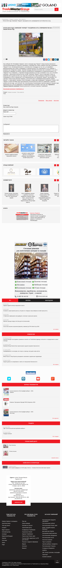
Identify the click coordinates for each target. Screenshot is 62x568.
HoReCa (44, 550)
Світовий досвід (6, 532)
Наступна (56, 100)
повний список (54, 457)
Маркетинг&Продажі (7, 536)
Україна (28, 300)
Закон (3, 542)
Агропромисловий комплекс (49, 533)
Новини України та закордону (9, 521)
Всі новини (55, 364)
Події (3, 544)
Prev (55, 140)
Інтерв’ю (4, 527)
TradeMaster (5, 19)
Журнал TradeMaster (27, 534)
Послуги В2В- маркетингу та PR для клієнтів (30, 539)
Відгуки (24, 544)
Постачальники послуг (48, 537)
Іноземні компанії (46, 556)
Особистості (7, 180)
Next (58, 140)
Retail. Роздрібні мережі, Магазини (48, 528)
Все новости (22, 19)
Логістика (4, 540)
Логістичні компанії (47, 539)
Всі (10, 300)
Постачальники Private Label (49, 525)
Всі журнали (55, 418)
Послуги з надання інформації (30, 541)
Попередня (41, 100)
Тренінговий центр (27, 527)
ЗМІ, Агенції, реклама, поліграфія (51, 552)
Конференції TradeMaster (28, 529)
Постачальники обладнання (49, 535)
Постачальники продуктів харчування (49, 520)
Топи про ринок (6, 525)
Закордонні (49, 300)
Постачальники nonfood (48, 523)
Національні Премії (27, 532)
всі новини (55, 329)
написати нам (18, 502)
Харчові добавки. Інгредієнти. (50, 544)
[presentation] (15, 136)
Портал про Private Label (28, 536)
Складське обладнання (48, 548)
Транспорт (45, 554)
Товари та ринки (13, 19)
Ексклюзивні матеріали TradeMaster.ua (13, 89)
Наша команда (26, 523)
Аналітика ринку (6, 523)
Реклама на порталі (27, 525)
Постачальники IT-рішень (49, 546)
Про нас (24, 521)
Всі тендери (55, 436)
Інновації (4, 534)
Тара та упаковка (46, 541)
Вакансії (24, 548)
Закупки (4, 538)
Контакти (24, 546)
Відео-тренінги (6, 529)
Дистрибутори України (48, 531)
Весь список (49, 100)
